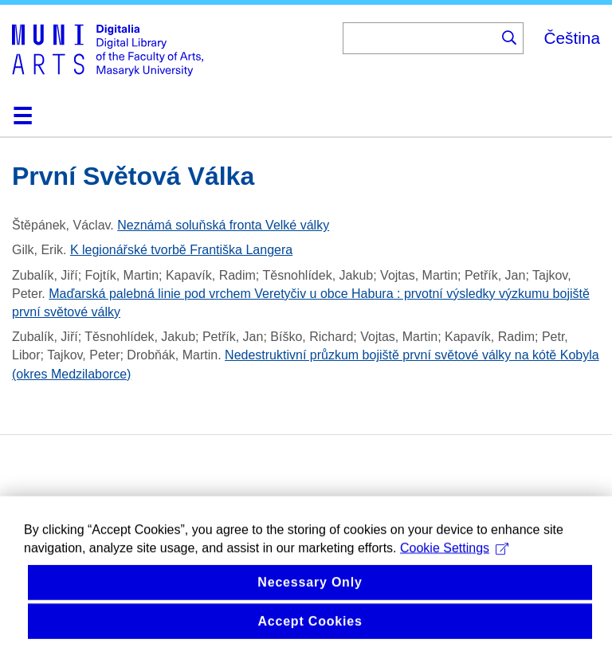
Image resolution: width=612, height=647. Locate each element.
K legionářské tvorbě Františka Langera (181, 250)
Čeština (571, 38)
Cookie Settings (454, 556)
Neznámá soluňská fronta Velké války (223, 225)
